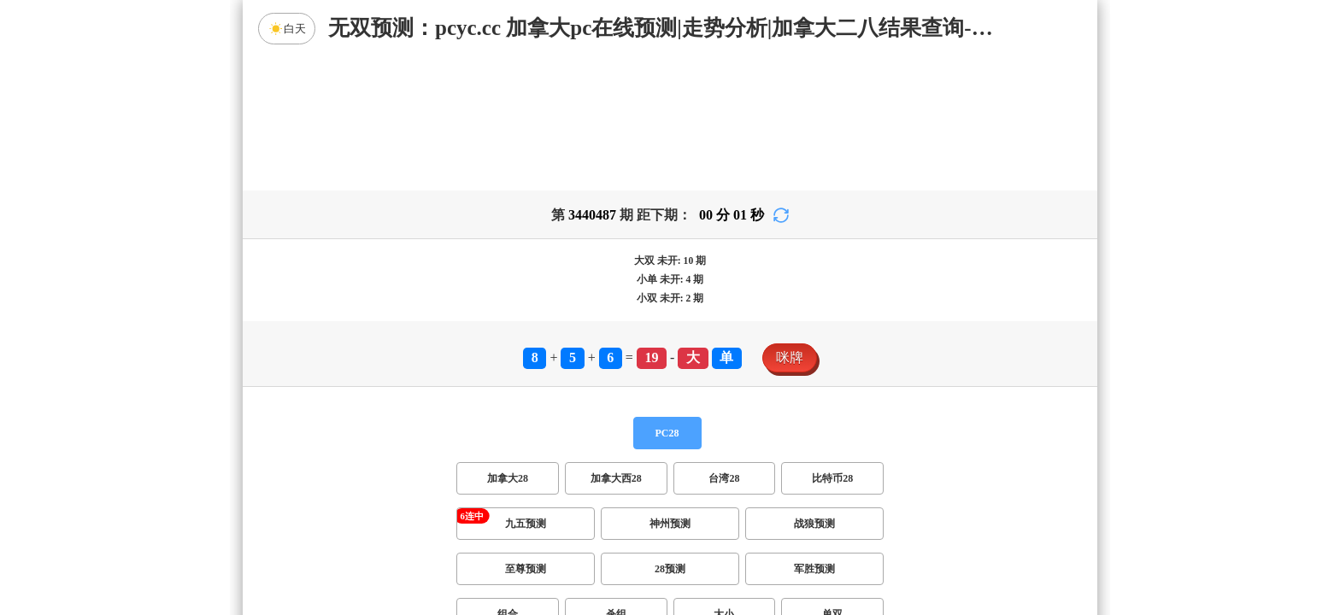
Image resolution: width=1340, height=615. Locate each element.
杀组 (616, 480)
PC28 (667, 299)
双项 (560, 525)
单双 (832, 480)
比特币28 (832, 344)
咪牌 (789, 223)
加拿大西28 (616, 344)
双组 (774, 525)
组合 (507, 480)
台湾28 (723, 344)
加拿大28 (507, 344)
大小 (724, 480)
